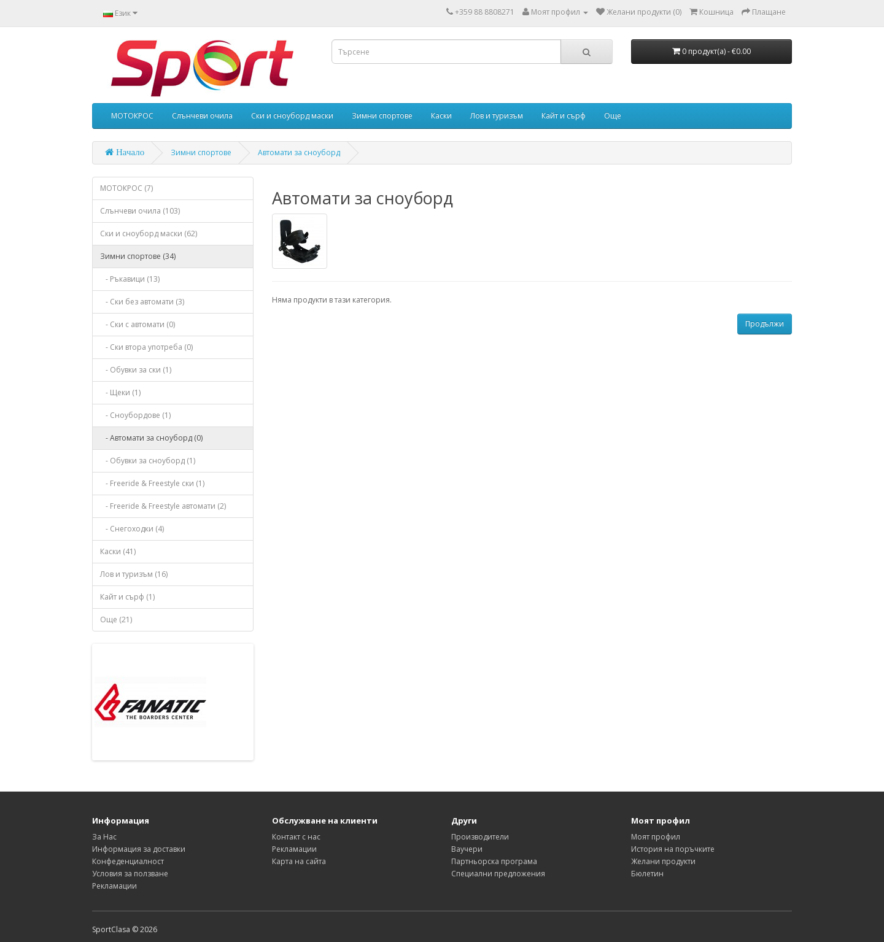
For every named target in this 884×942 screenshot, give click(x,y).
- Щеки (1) (120, 392)
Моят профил (655, 837)
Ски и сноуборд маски (292, 115)
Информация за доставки (138, 849)
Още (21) (116, 619)
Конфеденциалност (128, 861)
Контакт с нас (296, 837)
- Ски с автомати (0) (137, 324)
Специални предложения (498, 873)
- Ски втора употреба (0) (146, 347)
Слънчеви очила (202, 115)
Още (612, 115)
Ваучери (467, 849)
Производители (480, 837)
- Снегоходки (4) (132, 528)
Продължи (764, 324)
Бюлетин (647, 873)
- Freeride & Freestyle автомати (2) (163, 506)
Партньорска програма (494, 861)
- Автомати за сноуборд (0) (151, 438)
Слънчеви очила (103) (140, 211)
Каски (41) (118, 551)
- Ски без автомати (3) (142, 301)
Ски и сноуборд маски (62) (148, 233)
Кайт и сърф (563, 115)
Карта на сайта (299, 861)
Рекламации (114, 886)
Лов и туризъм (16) (134, 574)
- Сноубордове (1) (135, 415)
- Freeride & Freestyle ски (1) (152, 483)
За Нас (104, 837)
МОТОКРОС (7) (126, 188)
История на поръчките (673, 849)
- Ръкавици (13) (130, 279)
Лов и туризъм (496, 115)
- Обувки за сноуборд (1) (147, 460)
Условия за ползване (130, 873)
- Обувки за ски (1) (135, 370)
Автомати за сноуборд (299, 152)
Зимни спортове (382, 115)
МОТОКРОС (132, 115)
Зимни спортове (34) (138, 256)
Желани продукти (663, 861)
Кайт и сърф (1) (127, 597)
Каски (441, 115)
